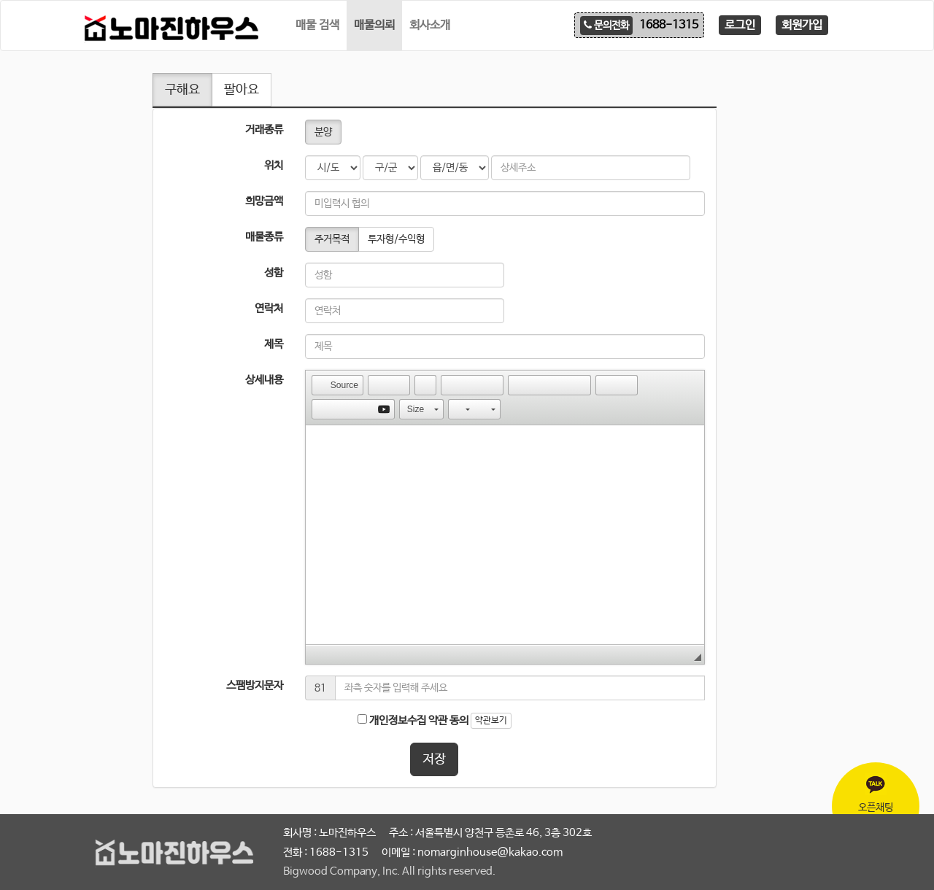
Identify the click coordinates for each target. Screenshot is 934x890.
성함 (273, 272)
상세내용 (264, 380)
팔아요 (241, 89)
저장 (434, 759)
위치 (273, 165)
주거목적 (332, 239)
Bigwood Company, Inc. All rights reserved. (389, 871)
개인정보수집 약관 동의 (413, 720)
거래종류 (264, 129)
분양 (323, 132)
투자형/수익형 (396, 239)
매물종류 (264, 237)
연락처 (269, 308)
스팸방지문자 (254, 685)
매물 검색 (317, 25)
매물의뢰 (374, 25)
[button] (337, 385)
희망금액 (264, 201)
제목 (273, 344)
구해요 (182, 89)
